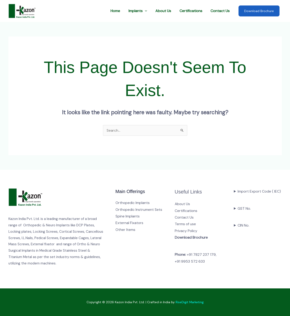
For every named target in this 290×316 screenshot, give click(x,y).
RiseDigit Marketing (189, 302)
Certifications (192, 10)
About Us (166, 10)
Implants (141, 11)
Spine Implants (127, 216)
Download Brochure (259, 11)
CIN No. (243, 225)
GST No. (244, 208)
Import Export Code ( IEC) (259, 191)
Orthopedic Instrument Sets (138, 209)
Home (120, 10)
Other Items (125, 229)
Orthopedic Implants (132, 202)
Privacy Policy (186, 231)
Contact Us (220, 10)
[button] (148, 11)
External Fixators (129, 223)
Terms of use (185, 224)
